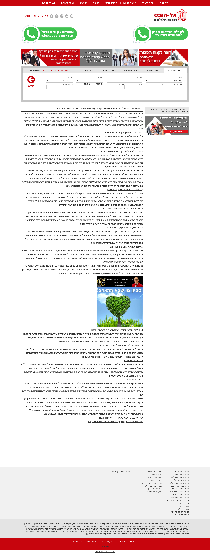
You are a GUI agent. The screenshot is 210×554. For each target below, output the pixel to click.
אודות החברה (148, 3)
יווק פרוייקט (156, 480)
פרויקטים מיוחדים (155, 477)
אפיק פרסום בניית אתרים (105, 552)
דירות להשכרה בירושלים (179, 483)
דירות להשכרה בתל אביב (179, 477)
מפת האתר (105, 547)
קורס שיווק (184, 503)
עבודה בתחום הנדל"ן (153, 486)
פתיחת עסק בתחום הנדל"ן (151, 483)
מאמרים (83, 3)
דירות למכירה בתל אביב (179, 480)
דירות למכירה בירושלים (179, 486)
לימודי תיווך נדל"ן (155, 489)
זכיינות (96, 3)
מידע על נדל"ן (156, 474)
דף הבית (164, 3)
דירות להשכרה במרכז (180, 474)
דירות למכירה (183, 489)
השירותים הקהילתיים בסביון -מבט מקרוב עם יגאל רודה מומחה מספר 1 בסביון (167, 110)
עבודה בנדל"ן (183, 509)
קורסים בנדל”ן (111, 3)
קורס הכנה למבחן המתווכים (177, 500)
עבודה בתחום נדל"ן (154, 471)
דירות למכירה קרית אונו (120, 471)
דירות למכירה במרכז (180, 471)
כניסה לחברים (67, 3)
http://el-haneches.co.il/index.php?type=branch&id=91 (115, 421)
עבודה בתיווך (184, 506)
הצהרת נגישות (48, 3)
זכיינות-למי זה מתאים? (180, 512)
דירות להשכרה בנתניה (180, 497)
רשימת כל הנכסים (182, 515)
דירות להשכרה (183, 492)
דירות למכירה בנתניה (180, 495)
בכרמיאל (174, 489)
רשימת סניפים (129, 3)
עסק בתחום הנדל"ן (154, 492)
